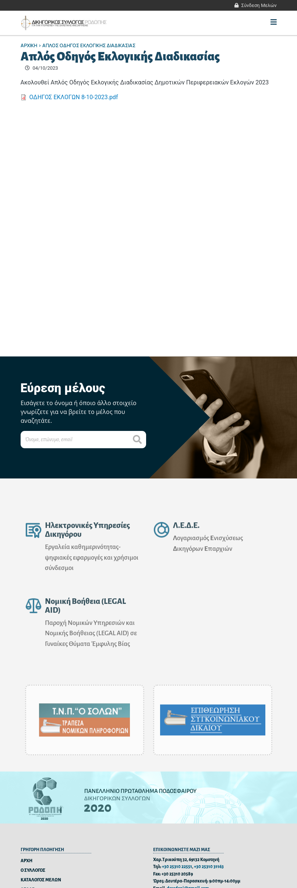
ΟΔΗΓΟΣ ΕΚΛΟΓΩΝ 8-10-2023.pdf (73, 97)
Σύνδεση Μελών (259, 5)
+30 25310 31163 (209, 866)
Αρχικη (29, 45)
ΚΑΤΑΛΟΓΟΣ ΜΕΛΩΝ (41, 880)
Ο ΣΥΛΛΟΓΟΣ (33, 870)
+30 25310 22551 (177, 866)
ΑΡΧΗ (26, 861)
